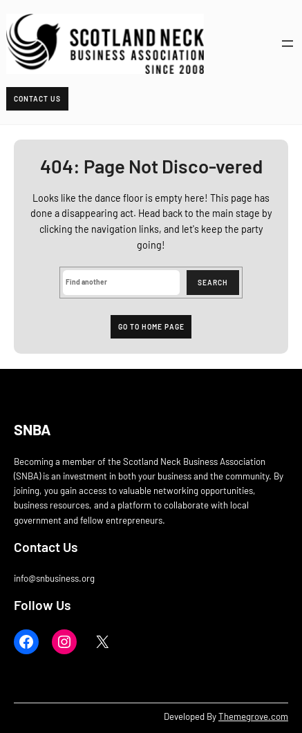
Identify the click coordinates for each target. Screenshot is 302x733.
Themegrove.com (253, 716)
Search (213, 282)
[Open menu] (287, 43)
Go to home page (151, 327)
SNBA (32, 429)
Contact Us (37, 99)
